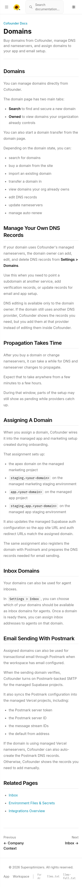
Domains (14, 71)
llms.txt (53, 876)
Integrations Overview (27, 811)
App (6, 876)
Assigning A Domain (27, 420)
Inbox (13, 795)
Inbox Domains (21, 571)
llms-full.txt (69, 876)
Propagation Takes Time (32, 343)
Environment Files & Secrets (32, 803)
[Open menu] (6, 7)
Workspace (21, 876)
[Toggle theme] (74, 7)
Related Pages (20, 783)
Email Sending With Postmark (38, 638)
